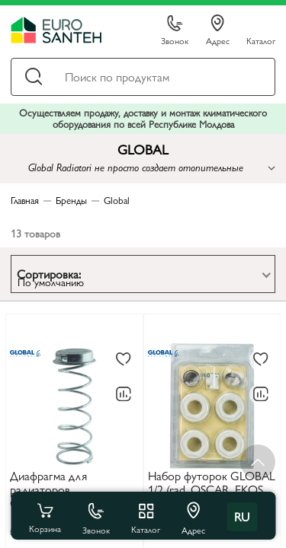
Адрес (218, 30)
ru (241, 516)
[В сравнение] (123, 394)
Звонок (174, 30)
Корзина (45, 516)
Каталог (260, 39)
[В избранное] (123, 360)
